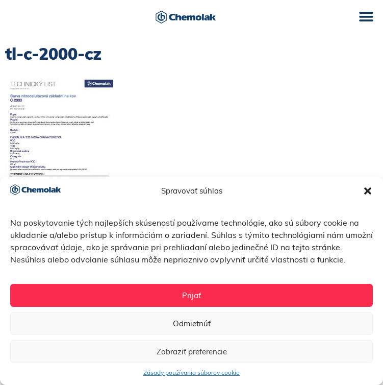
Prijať (191, 295)
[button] (368, 191)
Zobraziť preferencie (192, 351)
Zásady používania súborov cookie (191, 372)
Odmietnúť (192, 323)
